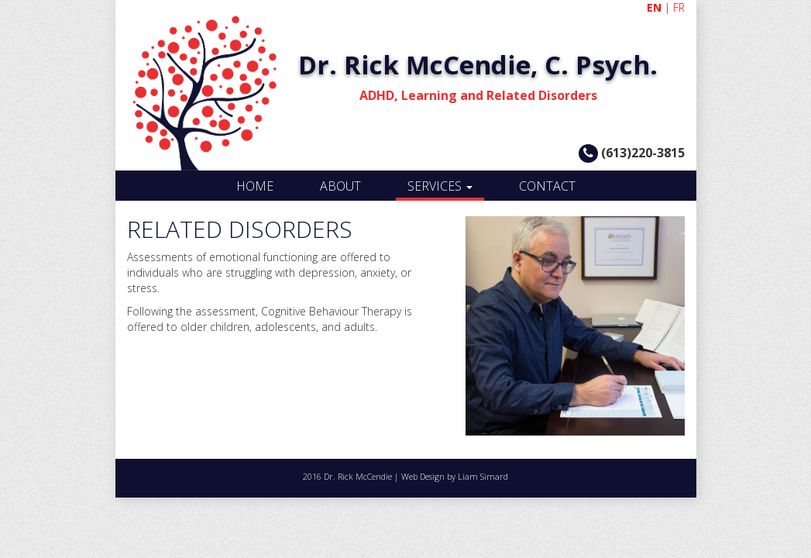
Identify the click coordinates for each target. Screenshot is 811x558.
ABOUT (340, 186)
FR (679, 7)
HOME (254, 186)
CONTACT (547, 186)
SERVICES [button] (440, 186)
